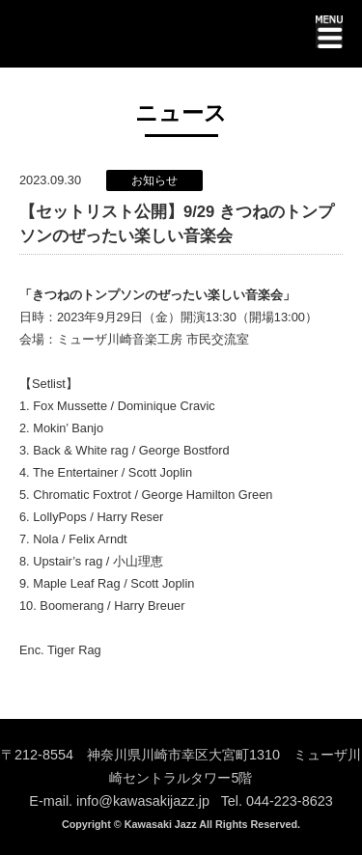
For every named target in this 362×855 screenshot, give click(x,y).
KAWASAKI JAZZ (85, 37)
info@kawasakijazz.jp (142, 801)
